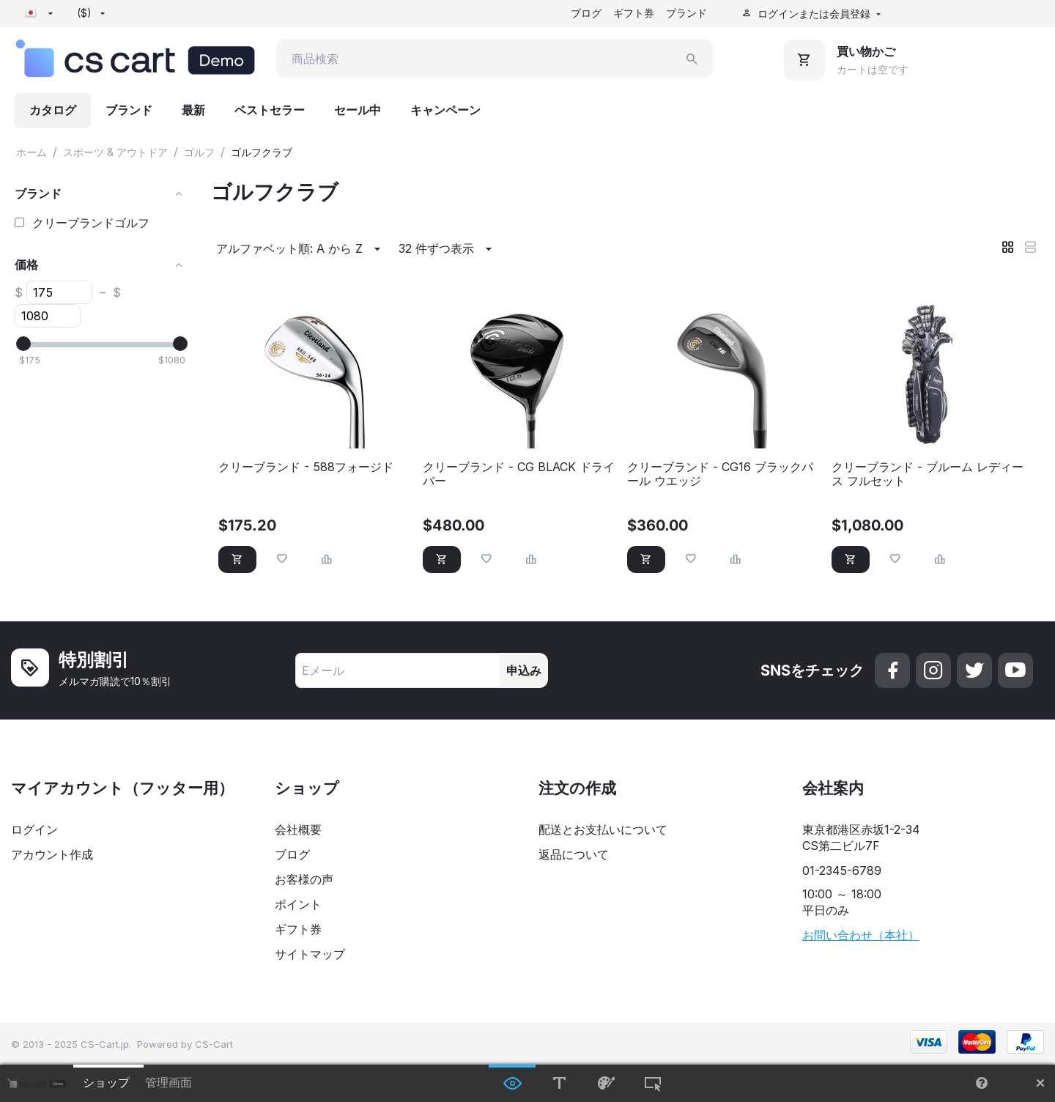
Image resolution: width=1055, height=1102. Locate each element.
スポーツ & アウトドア (115, 152)
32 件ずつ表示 (447, 249)
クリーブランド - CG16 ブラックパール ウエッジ (720, 474)
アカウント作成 (52, 854)
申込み (523, 670)
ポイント (298, 904)
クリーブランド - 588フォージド (305, 467)
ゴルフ (199, 152)
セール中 (357, 110)
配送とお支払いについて (602, 829)
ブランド (686, 13)
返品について (573, 854)
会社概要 (298, 829)
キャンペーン (445, 110)
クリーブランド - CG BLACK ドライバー (519, 474)
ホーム (31, 152)
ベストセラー (269, 110)
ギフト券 (633, 13)
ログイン (34, 829)
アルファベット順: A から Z (300, 249)
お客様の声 (304, 879)
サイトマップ (310, 954)
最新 (193, 110)
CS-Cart (214, 1044)
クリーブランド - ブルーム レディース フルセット (927, 474)
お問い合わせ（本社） (860, 935)
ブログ (586, 13)
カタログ (52, 110)
